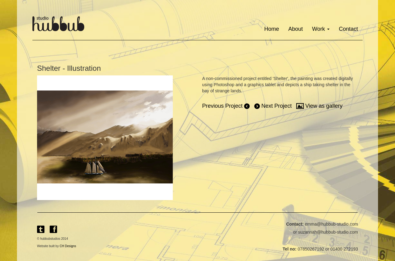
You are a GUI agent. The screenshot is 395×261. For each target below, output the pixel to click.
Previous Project (226, 106)
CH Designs (68, 246)
